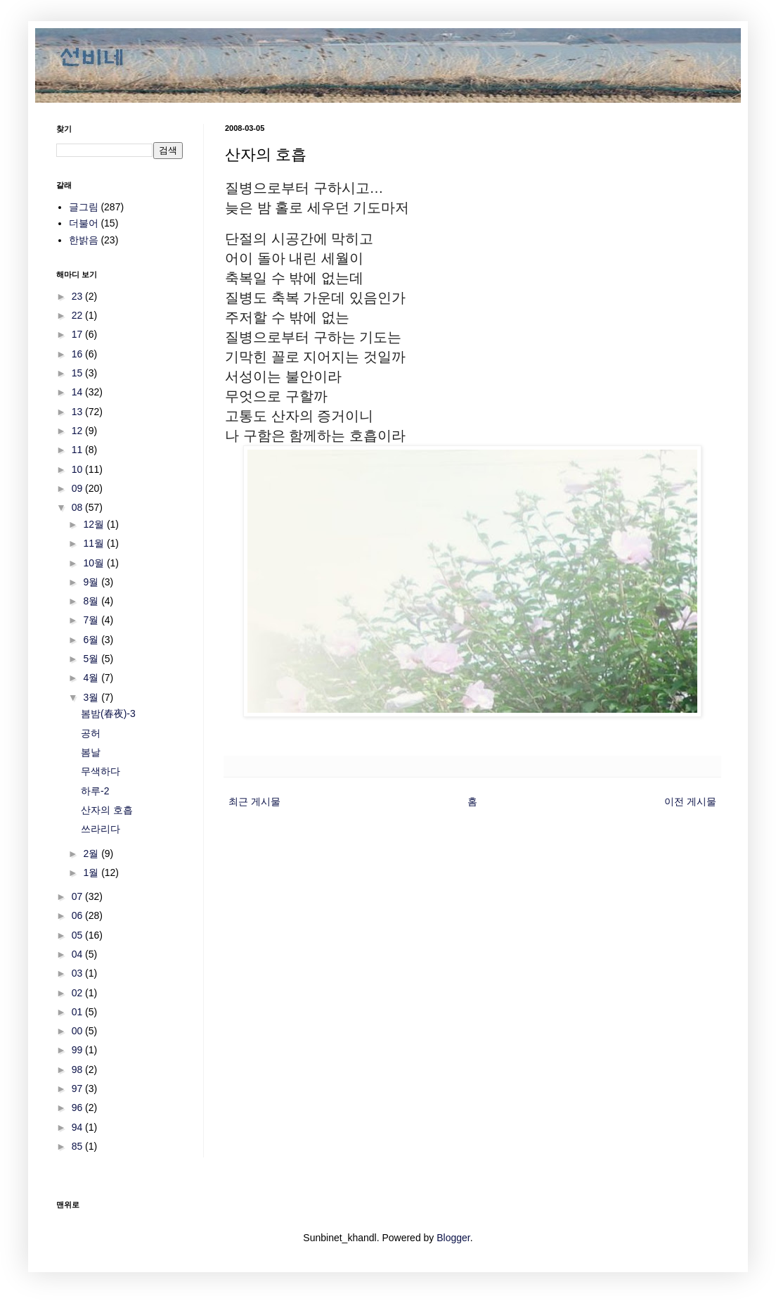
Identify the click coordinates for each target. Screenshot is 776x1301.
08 (78, 507)
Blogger (453, 1237)
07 (78, 896)
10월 (94, 563)
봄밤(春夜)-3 (108, 713)
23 (78, 296)
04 (78, 954)
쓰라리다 (100, 828)
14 (78, 392)
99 (78, 1049)
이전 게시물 (690, 801)
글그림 (83, 206)
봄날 (91, 752)
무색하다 (100, 771)
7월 (92, 620)
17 (78, 334)
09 (78, 488)
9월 (92, 582)
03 (78, 973)
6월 (92, 639)
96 (78, 1107)
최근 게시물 (254, 801)
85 (78, 1146)
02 (78, 992)
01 (78, 1011)
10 (78, 469)
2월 (92, 853)
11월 (94, 543)
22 (78, 315)
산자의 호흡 (107, 809)
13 (78, 411)
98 (78, 1069)
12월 (94, 524)
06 (78, 915)
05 (78, 935)
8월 (92, 601)
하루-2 (95, 791)
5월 (92, 658)
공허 (91, 733)
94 (78, 1127)
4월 (92, 677)
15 (78, 373)
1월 (92, 872)
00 (78, 1030)
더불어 (83, 223)
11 (78, 449)
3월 (92, 697)
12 (78, 430)
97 (78, 1088)
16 (78, 354)
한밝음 (83, 240)
